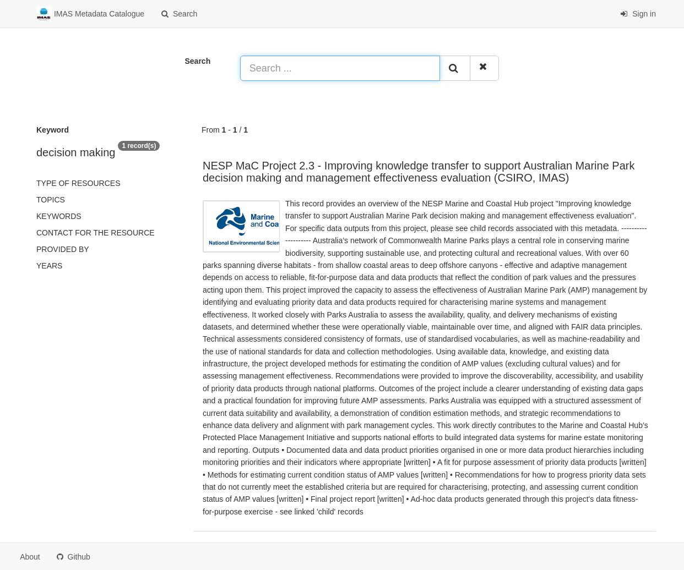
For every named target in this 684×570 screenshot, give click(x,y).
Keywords (59, 216)
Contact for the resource (95, 232)
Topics (50, 199)
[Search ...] (340, 68)
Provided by (62, 249)
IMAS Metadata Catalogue (90, 14)
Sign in (638, 13)
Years (49, 265)
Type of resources (78, 183)
